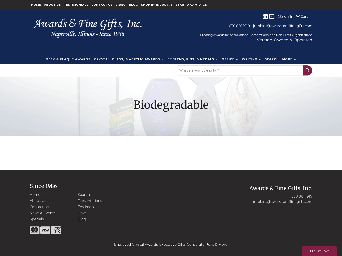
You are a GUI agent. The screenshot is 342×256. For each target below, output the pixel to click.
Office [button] (228, 59)
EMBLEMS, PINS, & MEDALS (191, 59)
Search (272, 59)
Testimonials (76, 4)
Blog (133, 4)
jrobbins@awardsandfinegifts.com (282, 26)
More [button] (287, 59)
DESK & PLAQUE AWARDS (68, 59)
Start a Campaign (191, 4)
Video (121, 4)
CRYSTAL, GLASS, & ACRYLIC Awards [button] (127, 59)
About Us (52, 4)
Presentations (90, 201)
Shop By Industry (157, 4)
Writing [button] (249, 59)
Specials (37, 219)
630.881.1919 (239, 26)
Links (82, 213)
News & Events (42, 213)
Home (36, 4)
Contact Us (102, 4)
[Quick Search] (238, 70)
